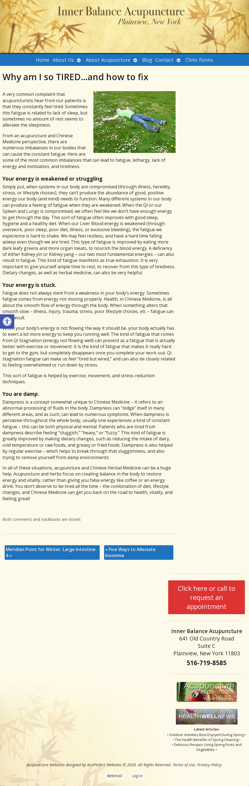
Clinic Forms (199, 60)
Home (42, 60)
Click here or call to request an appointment (206, 597)
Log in (137, 775)
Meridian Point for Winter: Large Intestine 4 (51, 552)
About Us (63, 60)
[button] (7, 321)
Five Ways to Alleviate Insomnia (130, 552)
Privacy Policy (209, 764)
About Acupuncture (108, 60)
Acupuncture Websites (46, 764)
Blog (147, 60)
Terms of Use (184, 764)
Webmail (114, 775)
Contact (164, 60)
